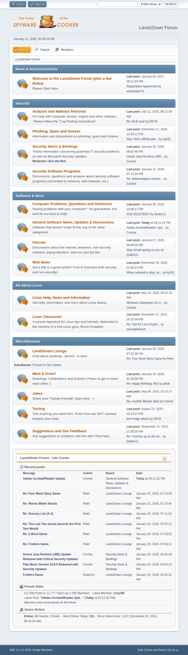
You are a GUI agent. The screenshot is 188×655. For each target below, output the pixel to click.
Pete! (170, 358)
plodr (166, 383)
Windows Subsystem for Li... (145, 302)
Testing (38, 409)
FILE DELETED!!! (138, 214)
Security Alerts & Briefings (55, 146)
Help (140, 649)
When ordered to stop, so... (144, 272)
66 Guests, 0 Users (42, 616)
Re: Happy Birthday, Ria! (143, 383)
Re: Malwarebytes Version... (145, 179)
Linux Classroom (46, 317)
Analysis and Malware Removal (59, 111)
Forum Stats (31, 586)
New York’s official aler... (142, 139)
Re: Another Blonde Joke (143, 401)
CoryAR (119, 593)
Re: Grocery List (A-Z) (38, 513)
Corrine (131, 161)
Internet (39, 242)
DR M (153, 121)
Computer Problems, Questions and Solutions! (72, 204)
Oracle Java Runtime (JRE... (145, 156)
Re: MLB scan (136, 121)
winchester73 (135, 91)
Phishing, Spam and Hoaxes (56, 131)
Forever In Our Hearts (47, 365)
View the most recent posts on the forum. (50, 602)
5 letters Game (33, 574)
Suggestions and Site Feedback (59, 431)
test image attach (138, 418)
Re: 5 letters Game (35, 544)
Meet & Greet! (44, 374)
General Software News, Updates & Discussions (73, 222)
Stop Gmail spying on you (143, 250)
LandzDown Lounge (49, 351)
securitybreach (136, 329)
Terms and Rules (155, 649)
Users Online (32, 609)
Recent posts (32, 467)
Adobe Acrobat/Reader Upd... (146, 227)
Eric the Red (57, 161)
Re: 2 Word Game (35, 534)
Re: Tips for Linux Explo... (143, 324)
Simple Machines (43, 649)
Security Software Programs (56, 171)
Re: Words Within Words (40, 503)
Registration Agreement (142, 86)
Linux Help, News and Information (61, 298)
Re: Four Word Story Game (144, 358)
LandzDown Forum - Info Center (44, 458)
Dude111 (160, 214)
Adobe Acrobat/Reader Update (44, 478)
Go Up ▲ (173, 649)
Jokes (37, 393)
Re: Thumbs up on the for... (144, 436)
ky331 (167, 139)
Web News (41, 262)
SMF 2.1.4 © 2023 (20, 649)
